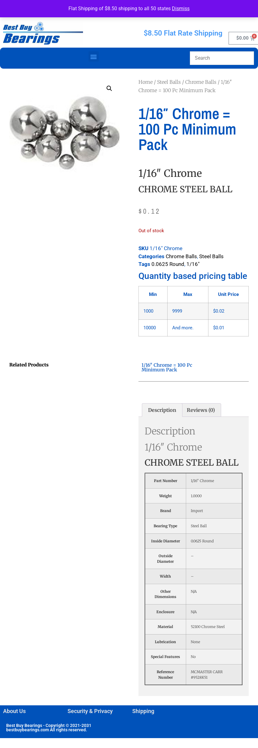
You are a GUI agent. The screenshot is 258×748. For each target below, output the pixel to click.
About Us (14, 711)
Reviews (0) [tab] (201, 410)
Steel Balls (169, 82)
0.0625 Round (167, 264)
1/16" (192, 264)
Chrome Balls (200, 82)
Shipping (143, 711)
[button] (94, 56)
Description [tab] (162, 410)
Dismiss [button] (181, 8)
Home (145, 82)
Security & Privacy (90, 711)
